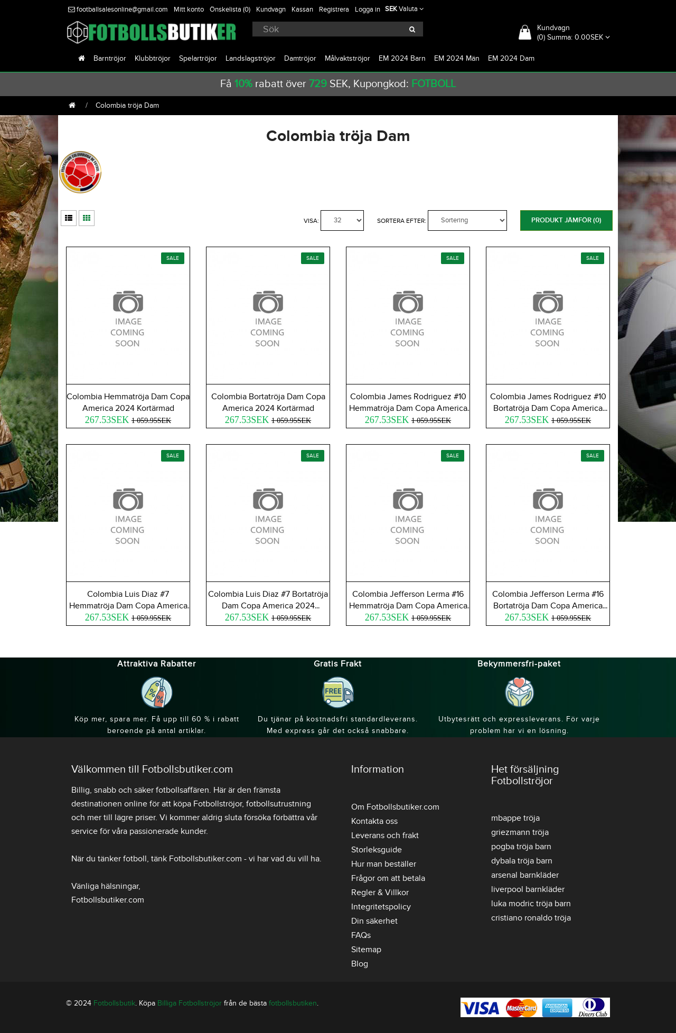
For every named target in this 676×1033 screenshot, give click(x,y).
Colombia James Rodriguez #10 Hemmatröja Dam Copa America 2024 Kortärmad (408, 408)
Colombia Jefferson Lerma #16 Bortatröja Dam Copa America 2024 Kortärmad (548, 606)
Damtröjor (300, 58)
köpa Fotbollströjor (207, 804)
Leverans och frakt (385, 835)
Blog (359, 964)
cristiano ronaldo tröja (531, 918)
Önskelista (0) (230, 9)
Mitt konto (189, 9)
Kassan (302, 9)
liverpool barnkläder (528, 889)
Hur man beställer (383, 864)
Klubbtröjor (153, 58)
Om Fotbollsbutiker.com (395, 807)
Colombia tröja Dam (127, 105)
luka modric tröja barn (531, 903)
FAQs (361, 935)
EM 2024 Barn (402, 58)
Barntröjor (109, 58)
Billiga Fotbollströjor (189, 1003)
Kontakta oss (374, 821)
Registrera (334, 9)
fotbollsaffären (182, 790)
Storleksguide (376, 849)
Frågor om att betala (388, 878)
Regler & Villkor (380, 892)
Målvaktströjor (347, 58)
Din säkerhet (374, 921)
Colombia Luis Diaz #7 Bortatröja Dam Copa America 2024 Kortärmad (268, 606)
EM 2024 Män (457, 58)
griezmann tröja (520, 832)
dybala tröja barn (521, 861)
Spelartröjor (198, 58)
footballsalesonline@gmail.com (118, 9)
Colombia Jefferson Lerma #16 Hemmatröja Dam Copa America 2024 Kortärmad (408, 606)
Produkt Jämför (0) (566, 220)
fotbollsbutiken (293, 1003)
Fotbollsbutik (114, 1003)
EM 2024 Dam (511, 58)
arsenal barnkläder (525, 875)
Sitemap (366, 949)
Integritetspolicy (381, 906)
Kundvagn (271, 9)
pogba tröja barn (521, 846)
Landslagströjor (251, 58)
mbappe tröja (515, 818)
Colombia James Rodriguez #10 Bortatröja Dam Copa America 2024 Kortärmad (548, 408)
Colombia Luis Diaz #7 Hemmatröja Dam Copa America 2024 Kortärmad (128, 606)
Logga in (367, 9)
